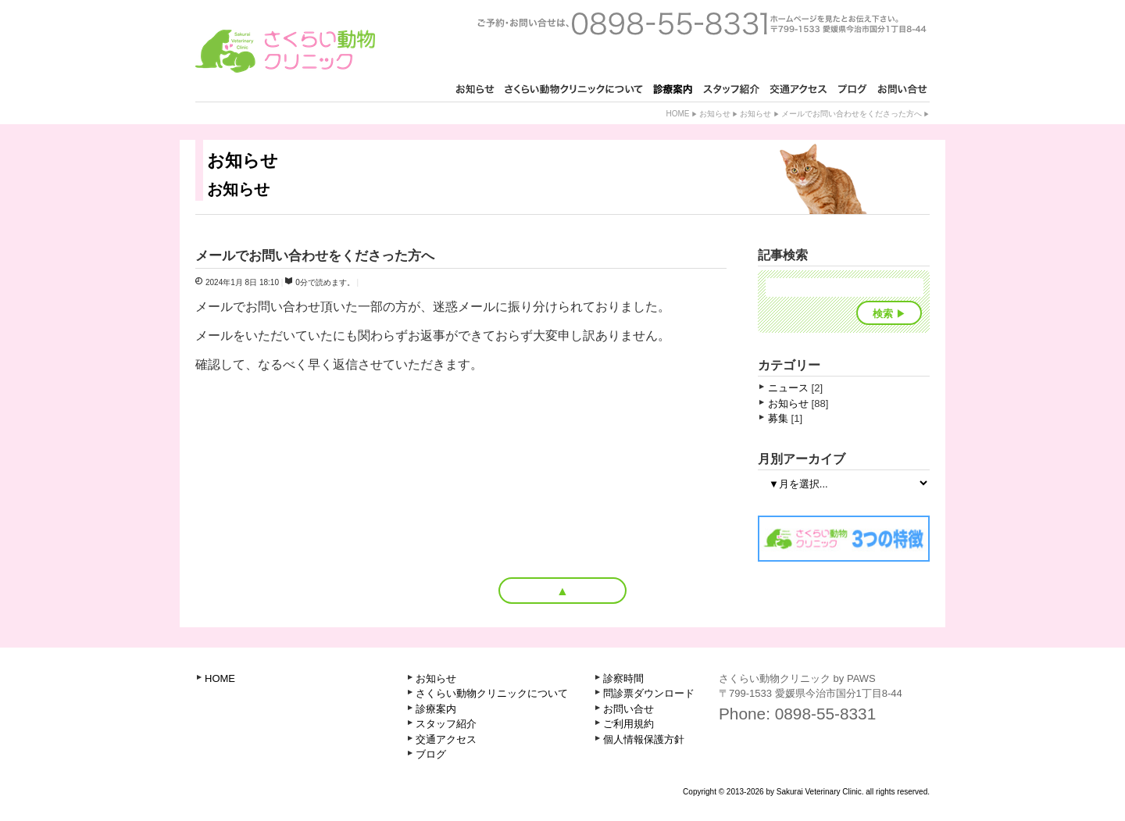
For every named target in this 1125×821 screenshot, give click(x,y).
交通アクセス (446, 739)
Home (677, 113)
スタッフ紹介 (446, 724)
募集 (778, 418)
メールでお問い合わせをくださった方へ (851, 113)
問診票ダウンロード (649, 693)
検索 (883, 313)
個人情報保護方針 (643, 739)
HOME (220, 678)
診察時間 (623, 678)
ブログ (431, 754)
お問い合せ (628, 709)
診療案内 (436, 709)
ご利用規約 (628, 724)
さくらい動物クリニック (285, 51)
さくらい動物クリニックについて (492, 693)
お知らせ (714, 113)
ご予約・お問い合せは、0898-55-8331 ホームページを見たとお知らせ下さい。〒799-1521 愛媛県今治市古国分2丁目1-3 (702, 23)
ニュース (788, 388)
